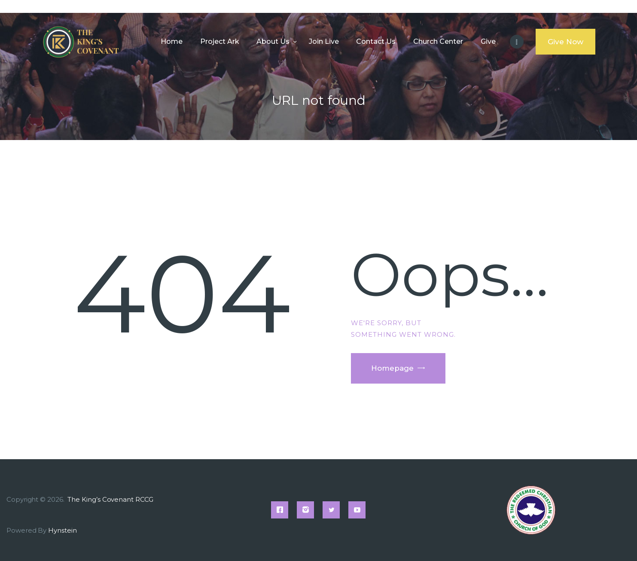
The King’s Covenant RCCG (111, 499)
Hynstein (62, 530)
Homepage (392, 368)
